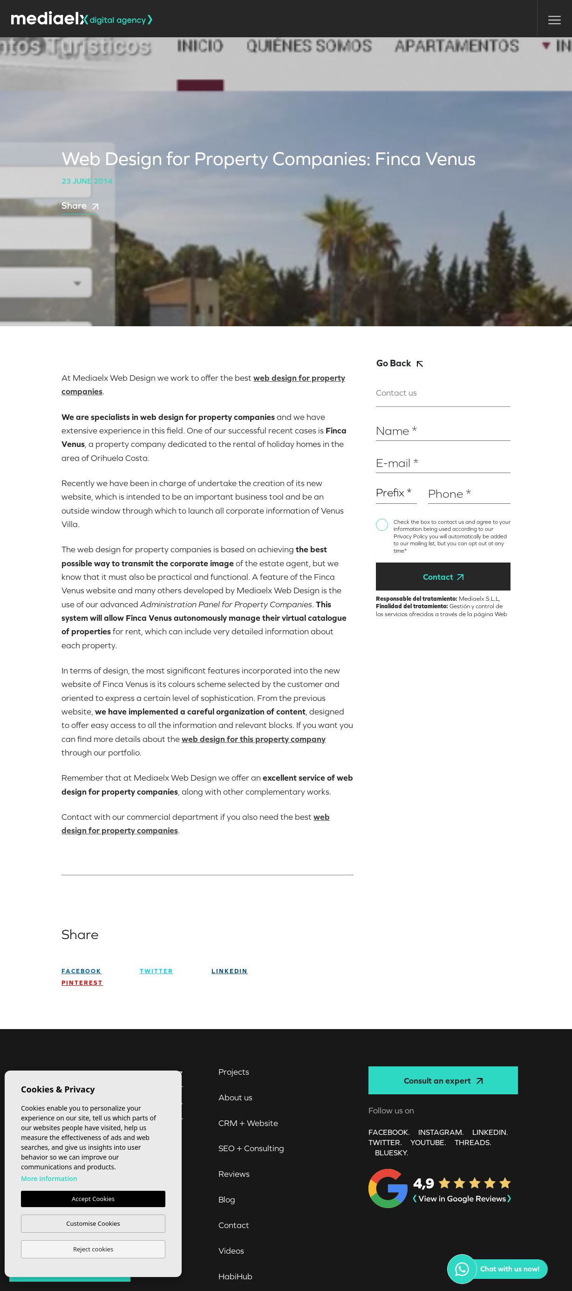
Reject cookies (93, 1249)
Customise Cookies (93, 1223)
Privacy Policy (411, 536)
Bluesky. (392, 1152)
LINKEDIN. (490, 1132)
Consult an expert (443, 1080)
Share (79, 205)
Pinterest (82, 982)
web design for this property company (254, 739)
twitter (156, 971)
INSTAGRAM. (441, 1132)
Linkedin (229, 971)
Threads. (473, 1142)
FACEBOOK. (389, 1132)
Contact (443, 577)
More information (49, 1178)
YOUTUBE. (428, 1142)
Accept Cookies (93, 1199)
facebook (81, 971)
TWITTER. (385, 1142)
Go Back (399, 362)
